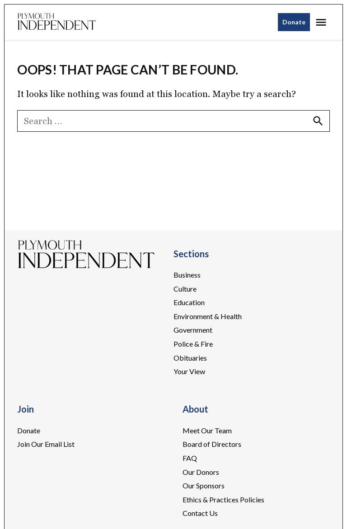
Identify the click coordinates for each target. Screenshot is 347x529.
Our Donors (201, 472)
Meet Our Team (207, 430)
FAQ (190, 458)
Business (187, 274)
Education (189, 302)
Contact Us (200, 513)
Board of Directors (212, 444)
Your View (189, 371)
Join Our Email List (46, 444)
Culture (185, 288)
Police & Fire (193, 343)
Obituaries (190, 357)
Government (193, 329)
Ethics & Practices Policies (223, 499)
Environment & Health (208, 316)
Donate (293, 22)
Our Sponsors (204, 485)
